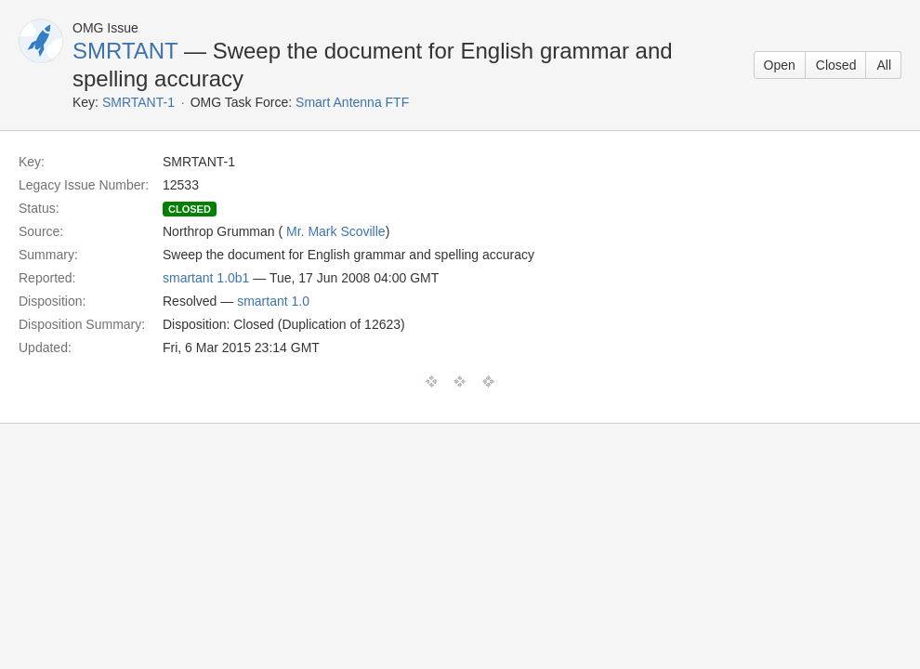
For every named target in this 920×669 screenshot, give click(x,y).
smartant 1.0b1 (206, 277)
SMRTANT (124, 50)
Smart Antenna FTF (352, 102)
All (883, 65)
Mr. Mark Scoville (336, 231)
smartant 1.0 (273, 301)
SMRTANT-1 (138, 102)
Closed (836, 65)
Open (779, 65)
